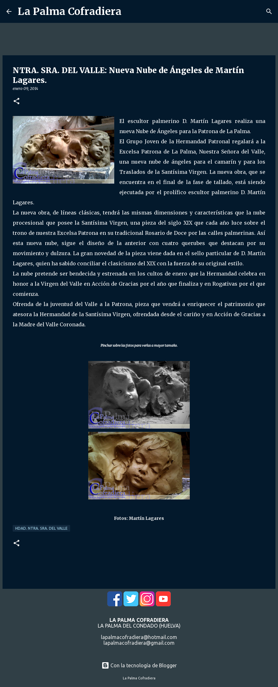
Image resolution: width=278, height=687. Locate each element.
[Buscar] (269, 11)
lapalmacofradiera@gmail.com (139, 643)
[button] (16, 101)
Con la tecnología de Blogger (139, 665)
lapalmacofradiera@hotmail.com (139, 637)
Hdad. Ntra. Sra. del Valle (41, 528)
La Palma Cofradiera (70, 11)
